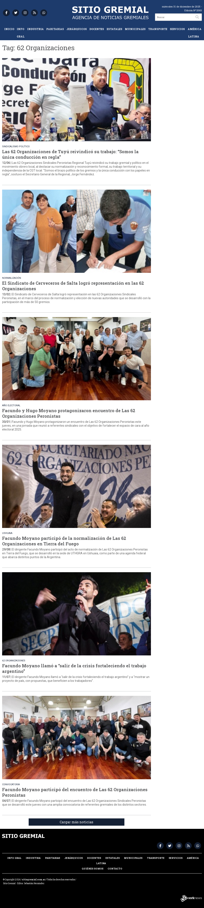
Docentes (96, 29)
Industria (35, 29)
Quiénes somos (92, 868)
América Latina (194, 32)
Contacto (115, 868)
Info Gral (20, 32)
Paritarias (55, 29)
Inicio (9, 29)
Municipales (135, 29)
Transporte (157, 29)
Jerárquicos (76, 29)
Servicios (177, 29)
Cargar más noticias (76, 822)
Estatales (114, 29)
